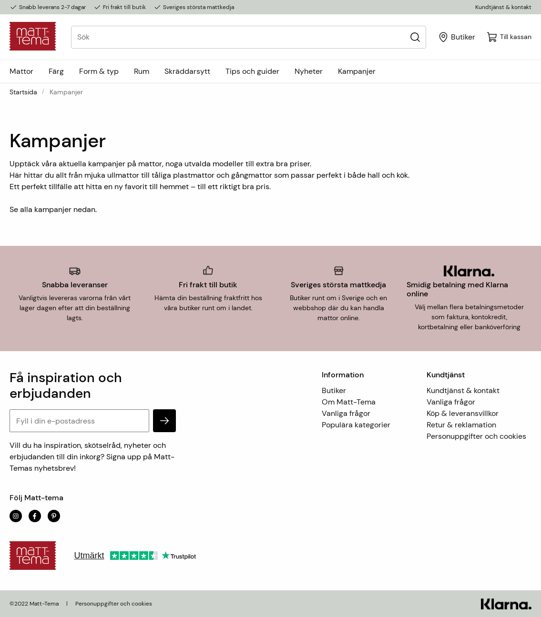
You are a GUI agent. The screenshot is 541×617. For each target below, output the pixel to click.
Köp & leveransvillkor (463, 413)
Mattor (21, 71)
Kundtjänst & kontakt (503, 7)
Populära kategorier (356, 425)
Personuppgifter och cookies (476, 436)
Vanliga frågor (346, 413)
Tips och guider (252, 71)
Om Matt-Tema (349, 402)
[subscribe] (164, 420)
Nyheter (309, 71)
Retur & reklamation (461, 425)
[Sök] (415, 37)
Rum (141, 71)
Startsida (23, 92)
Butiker (334, 390)
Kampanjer (357, 71)
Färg (56, 71)
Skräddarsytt (187, 71)
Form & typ (99, 71)
